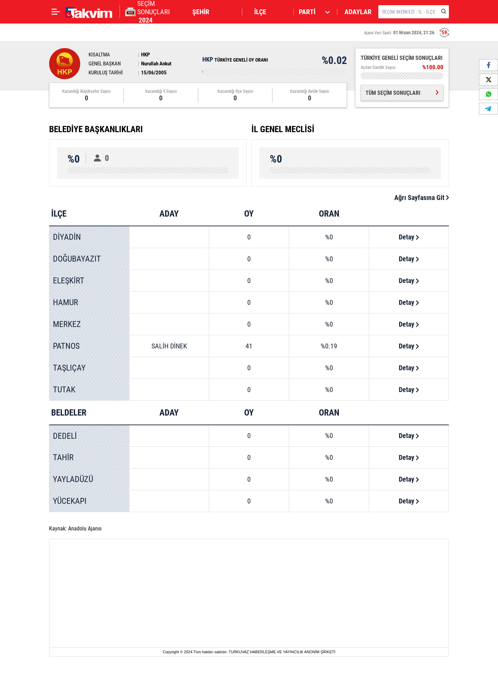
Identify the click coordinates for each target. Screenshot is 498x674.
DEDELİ (65, 436)
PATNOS (66, 346)
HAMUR (65, 302)
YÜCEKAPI (69, 501)
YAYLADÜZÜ (73, 479)
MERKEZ (67, 324)
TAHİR (63, 457)
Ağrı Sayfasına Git (421, 197)
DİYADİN (67, 237)
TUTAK (64, 389)
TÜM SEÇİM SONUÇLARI (402, 93)
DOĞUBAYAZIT (77, 259)
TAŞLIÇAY (69, 368)
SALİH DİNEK (169, 346)
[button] (213, 12)
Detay (409, 237)
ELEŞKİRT (68, 280)
